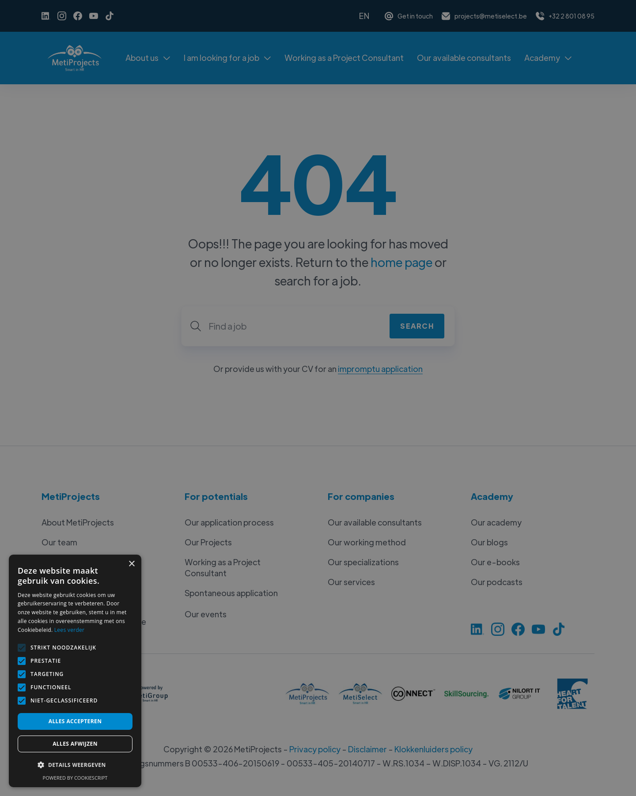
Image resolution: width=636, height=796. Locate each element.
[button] (75, 765)
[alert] (318, 398)
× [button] (131, 564)
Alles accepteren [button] (75, 721)
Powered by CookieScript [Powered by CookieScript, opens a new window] (75, 777)
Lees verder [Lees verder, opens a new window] (69, 630)
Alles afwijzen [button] (75, 743)
